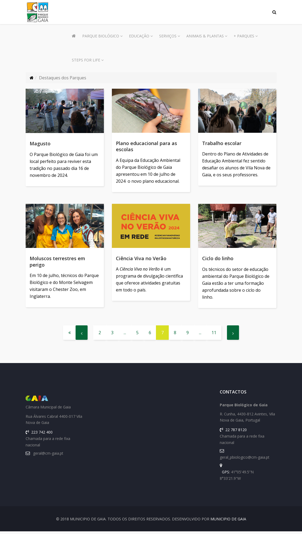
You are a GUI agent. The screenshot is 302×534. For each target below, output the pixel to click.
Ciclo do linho (217, 260)
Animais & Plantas (205, 35)
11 (213, 335)
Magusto (40, 143)
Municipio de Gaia (228, 521)
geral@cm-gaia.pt (48, 455)
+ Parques (244, 35)
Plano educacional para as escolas (146, 146)
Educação (139, 35)
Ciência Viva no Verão (141, 259)
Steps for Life (86, 60)
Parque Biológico (100, 35)
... (125, 335)
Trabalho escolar (221, 143)
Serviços (168, 35)
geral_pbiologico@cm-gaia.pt (244, 459)
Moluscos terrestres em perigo (57, 263)
